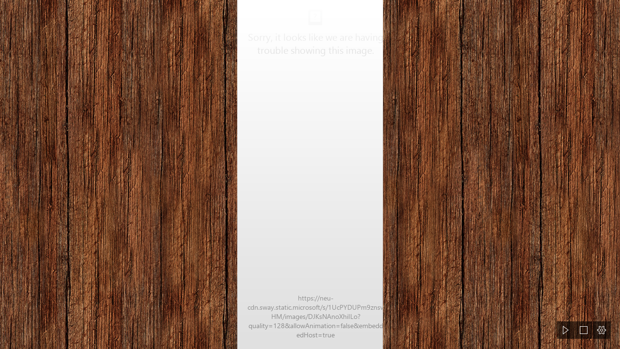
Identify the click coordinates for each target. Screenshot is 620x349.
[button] (565, 330)
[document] (310, 174)
